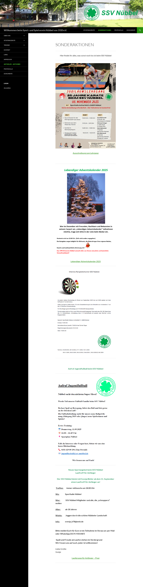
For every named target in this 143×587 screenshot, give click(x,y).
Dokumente (131, 30)
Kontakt (7, 50)
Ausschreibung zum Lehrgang (85, 153)
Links (6, 54)
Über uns (7, 35)
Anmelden (7, 88)
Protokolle (118, 30)
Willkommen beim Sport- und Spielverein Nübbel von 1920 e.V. (35, 30)
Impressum (8, 59)
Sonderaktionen (104, 30)
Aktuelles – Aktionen (12, 64)
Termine (7, 45)
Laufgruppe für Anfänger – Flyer (86, 558)
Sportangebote (89, 30)
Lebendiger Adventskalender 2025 (86, 261)
